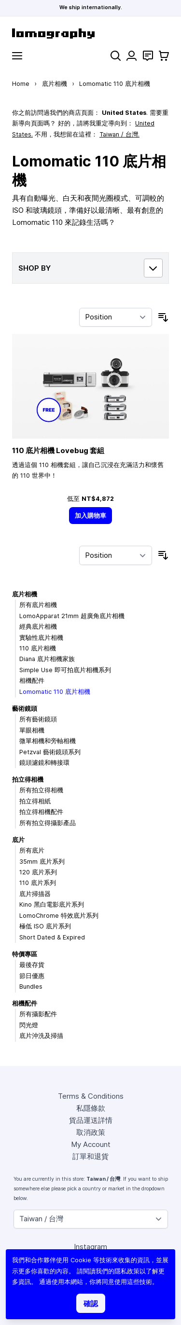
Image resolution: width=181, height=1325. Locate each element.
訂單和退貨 (90, 1156)
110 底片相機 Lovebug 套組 (58, 450)
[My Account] (131, 56)
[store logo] (90, 33)
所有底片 (31, 850)
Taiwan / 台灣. (119, 134)
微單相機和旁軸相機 (47, 741)
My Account (91, 1144)
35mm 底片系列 (42, 861)
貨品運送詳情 (90, 1120)
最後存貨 (31, 964)
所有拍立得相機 (41, 790)
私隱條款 (90, 1108)
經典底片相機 (38, 626)
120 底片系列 (38, 872)
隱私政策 (126, 1271)
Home (20, 83)
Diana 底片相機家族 (47, 658)
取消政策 (90, 1132)
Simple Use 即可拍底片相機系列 (65, 670)
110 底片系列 (37, 882)
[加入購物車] (90, 515)
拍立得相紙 (35, 801)
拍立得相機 (27, 779)
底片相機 (54, 83)
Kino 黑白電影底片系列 (51, 904)
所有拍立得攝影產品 (47, 823)
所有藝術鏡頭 (38, 719)
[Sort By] (115, 317)
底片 (18, 839)
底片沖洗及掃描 (41, 1035)
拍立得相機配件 (41, 811)
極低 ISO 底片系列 (45, 926)
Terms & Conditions (91, 1096)
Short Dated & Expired (52, 937)
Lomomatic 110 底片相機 (54, 691)
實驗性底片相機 (41, 637)
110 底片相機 (37, 648)
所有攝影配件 (38, 1014)
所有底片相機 (38, 604)
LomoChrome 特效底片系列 (58, 915)
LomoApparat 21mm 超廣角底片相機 (72, 616)
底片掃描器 (35, 893)
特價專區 (24, 954)
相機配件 (31, 680)
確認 (91, 1303)
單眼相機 (31, 730)
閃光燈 (28, 1025)
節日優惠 (31, 976)
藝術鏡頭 (24, 708)
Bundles (30, 986)
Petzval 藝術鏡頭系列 (50, 752)
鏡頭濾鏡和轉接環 (44, 762)
